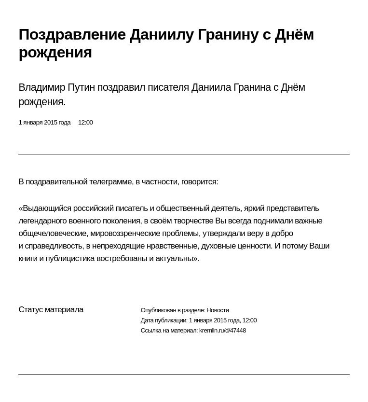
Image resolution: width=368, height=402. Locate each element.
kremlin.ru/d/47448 (222, 330)
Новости (217, 310)
